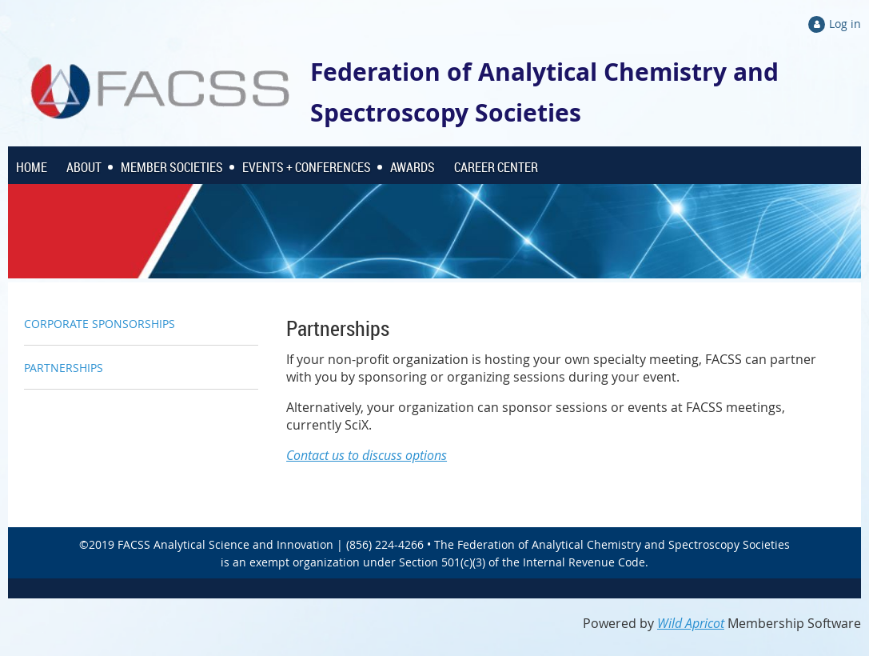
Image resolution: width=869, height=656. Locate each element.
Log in (845, 23)
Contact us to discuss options (366, 455)
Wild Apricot (690, 623)
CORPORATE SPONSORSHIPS (99, 323)
